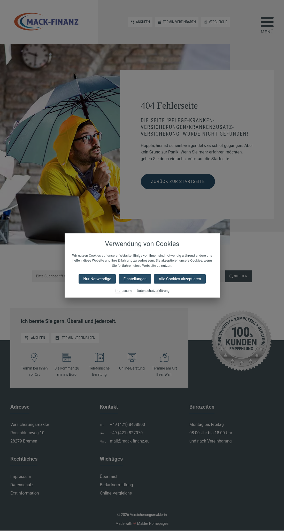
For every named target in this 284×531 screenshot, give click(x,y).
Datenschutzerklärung (153, 291)
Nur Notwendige (97, 279)
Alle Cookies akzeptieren (180, 279)
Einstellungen (135, 279)
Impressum (123, 291)
